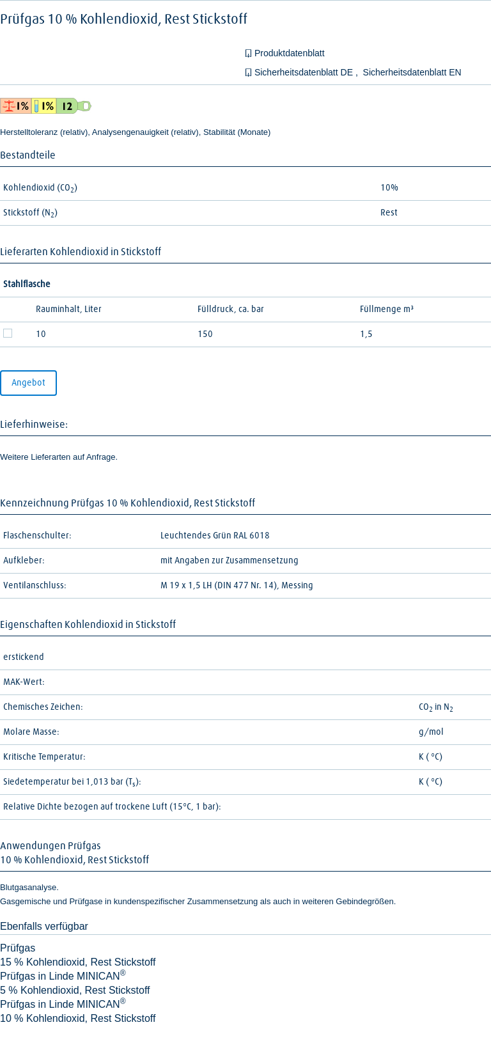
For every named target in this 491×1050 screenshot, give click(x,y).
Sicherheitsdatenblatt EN (412, 72)
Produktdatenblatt (289, 53)
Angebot (28, 383)
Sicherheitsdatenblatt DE (304, 72)
